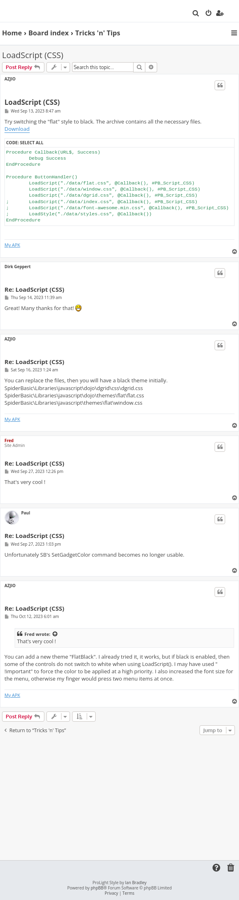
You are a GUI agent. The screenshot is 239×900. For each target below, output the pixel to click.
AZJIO (9, 78)
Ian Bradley (135, 882)
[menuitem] (196, 14)
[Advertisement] (120, 798)
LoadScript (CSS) (32, 55)
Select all (31, 142)
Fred (8, 440)
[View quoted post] (55, 634)
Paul (25, 512)
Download (17, 128)
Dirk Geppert (17, 266)
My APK (12, 245)
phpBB (97, 888)
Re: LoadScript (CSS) (34, 289)
